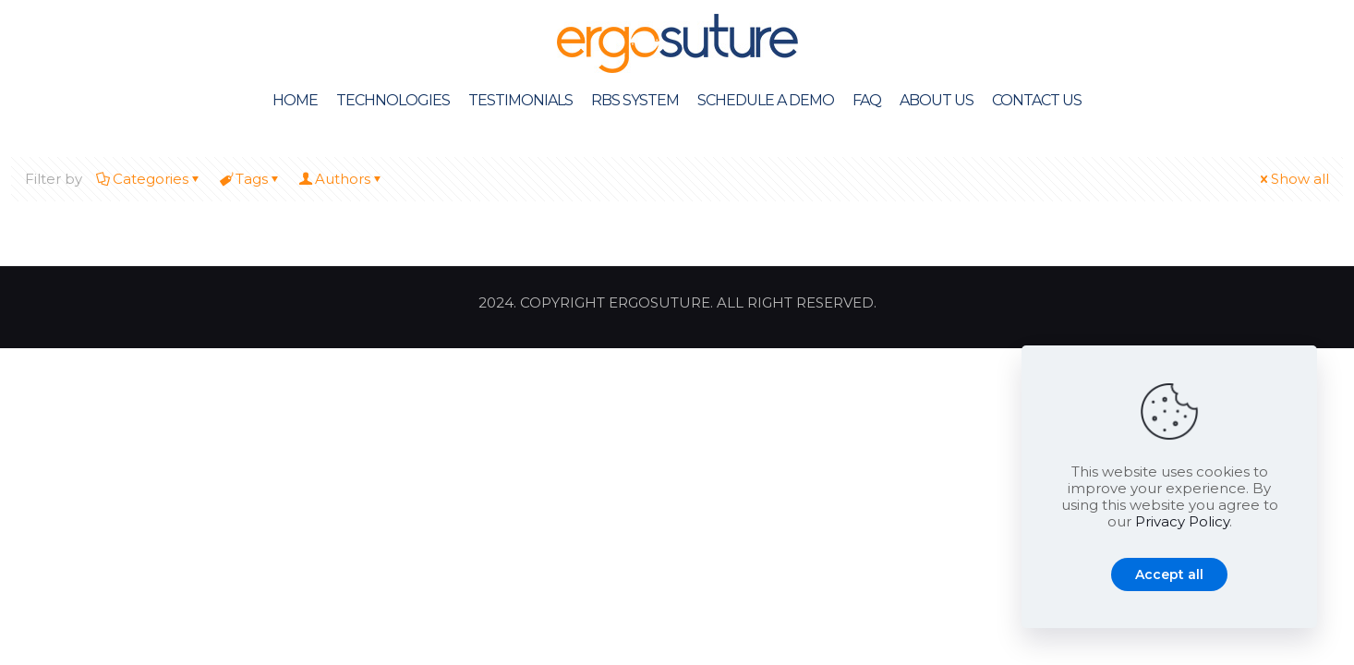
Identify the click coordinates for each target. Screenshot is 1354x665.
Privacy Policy (1182, 521)
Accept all (1169, 574)
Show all (1293, 178)
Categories (149, 178)
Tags (250, 178)
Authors (341, 178)
